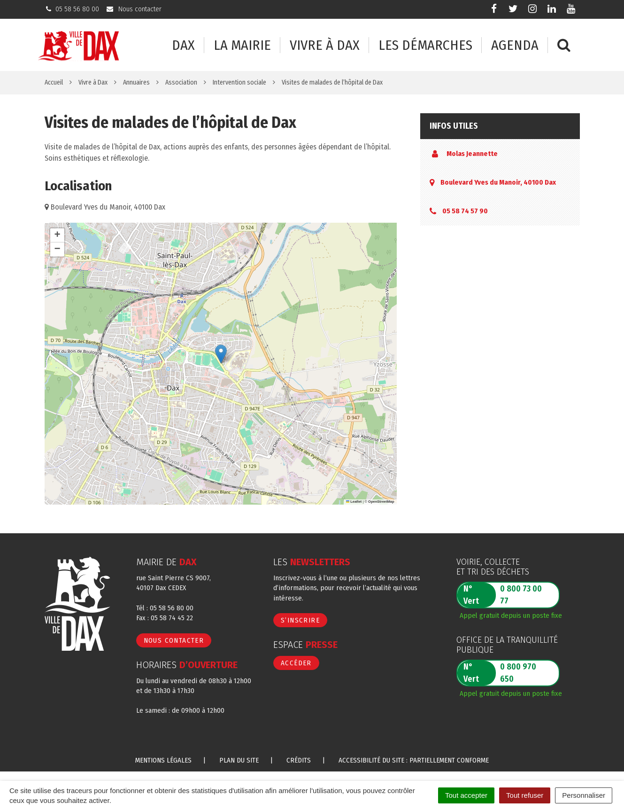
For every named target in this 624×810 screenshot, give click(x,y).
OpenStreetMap (381, 501)
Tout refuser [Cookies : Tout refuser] (524, 795)
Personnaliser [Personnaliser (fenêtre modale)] (583, 795)
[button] (221, 354)
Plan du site (239, 760)
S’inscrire (300, 620)
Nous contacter (174, 640)
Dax (183, 45)
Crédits (298, 760)
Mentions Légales (163, 760)
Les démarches (425, 45)
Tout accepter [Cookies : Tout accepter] (466, 795)
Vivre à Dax (325, 45)
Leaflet (354, 501)
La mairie (242, 45)
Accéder (296, 663)
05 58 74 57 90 (465, 211)
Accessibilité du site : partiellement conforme (414, 760)
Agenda (515, 45)
